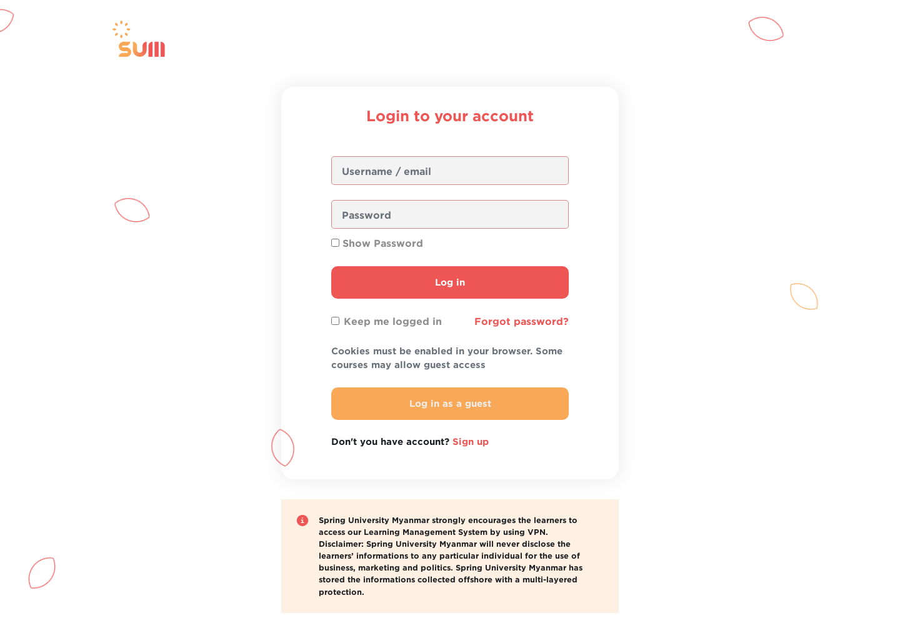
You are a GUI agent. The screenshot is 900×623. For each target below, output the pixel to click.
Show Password (382, 243)
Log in (450, 282)
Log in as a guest (450, 403)
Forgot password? (521, 321)
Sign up (470, 441)
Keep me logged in (393, 321)
